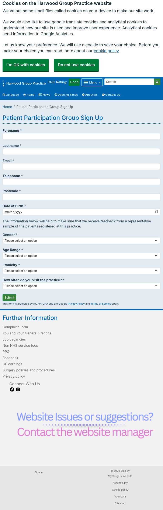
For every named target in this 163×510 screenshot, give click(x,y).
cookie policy (106, 50)
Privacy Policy (76, 303)
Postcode (10, 191)
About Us (90, 94)
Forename (11, 130)
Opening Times (66, 94)
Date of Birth (13, 206)
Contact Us (111, 94)
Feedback (10, 358)
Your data (120, 496)
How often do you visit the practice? (32, 280)
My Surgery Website (120, 476)
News (44, 94)
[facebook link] (11, 389)
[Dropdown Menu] (92, 82)
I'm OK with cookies (25, 65)
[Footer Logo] (84, 428)
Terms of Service (101, 303)
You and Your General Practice (27, 333)
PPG (6, 351)
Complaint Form (15, 327)
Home (28, 94)
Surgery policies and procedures (29, 370)
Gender (9, 235)
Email (7, 161)
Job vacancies (14, 339)
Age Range (11, 250)
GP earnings (12, 364)
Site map (120, 503)
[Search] (129, 81)
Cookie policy (120, 489)
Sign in (39, 472)
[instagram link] (18, 389)
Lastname (11, 145)
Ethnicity (10, 265)
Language (11, 94)
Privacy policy (14, 376)
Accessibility (120, 482)
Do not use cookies (76, 65)
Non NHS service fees (20, 345)
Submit (9, 297)
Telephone (11, 176)
